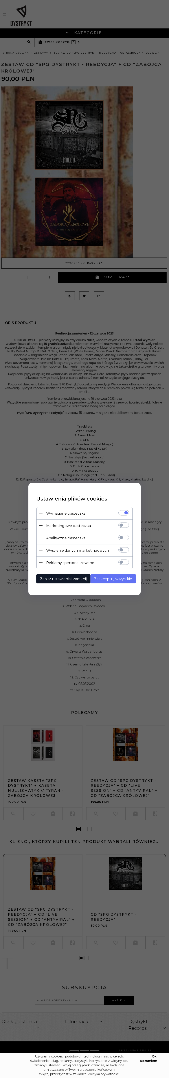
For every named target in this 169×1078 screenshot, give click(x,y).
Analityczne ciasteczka (63, 538)
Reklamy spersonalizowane (68, 562)
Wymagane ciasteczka (63, 513)
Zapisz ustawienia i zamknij (61, 578)
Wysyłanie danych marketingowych (75, 550)
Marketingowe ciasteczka (66, 525)
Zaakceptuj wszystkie (112, 578)
